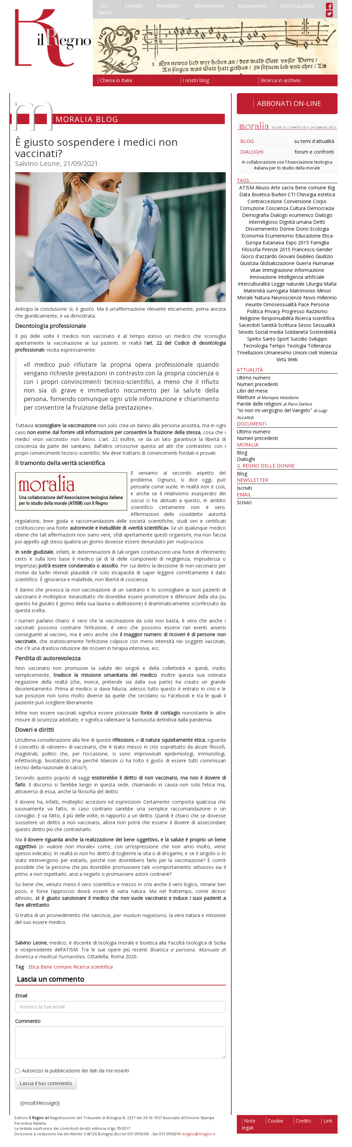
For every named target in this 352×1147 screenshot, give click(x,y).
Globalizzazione (277, 263)
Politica (255, 311)
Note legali (248, 1124)
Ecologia (319, 228)
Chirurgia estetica (316, 194)
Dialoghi (251, 151)
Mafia (330, 283)
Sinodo (246, 332)
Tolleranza (319, 345)
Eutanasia (273, 242)
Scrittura (287, 325)
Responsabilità (277, 318)
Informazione (309, 270)
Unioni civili (305, 352)
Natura (262, 297)
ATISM (246, 187)
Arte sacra (282, 187)
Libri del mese (252, 390)
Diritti (319, 222)
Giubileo (305, 256)
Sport (283, 338)
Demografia (255, 215)
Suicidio (298, 338)
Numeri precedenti (257, 384)
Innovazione (263, 277)
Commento (28, 1021)
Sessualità (324, 325)
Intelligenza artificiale (301, 277)
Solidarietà (297, 332)
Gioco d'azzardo (259, 256)
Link (326, 1120)
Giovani (286, 256)
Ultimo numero (254, 377)
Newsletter (167, 5)
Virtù (281, 359)
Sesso (304, 325)
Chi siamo (105, 9)
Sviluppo (318, 338)
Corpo (320, 201)
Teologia (296, 345)
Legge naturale (288, 283)
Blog (247, 141)
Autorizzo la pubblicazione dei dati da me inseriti (72, 1070)
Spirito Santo (261, 338)
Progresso (293, 311)
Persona (319, 304)
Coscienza (277, 208)
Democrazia (320, 208)
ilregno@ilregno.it (198, 1133)
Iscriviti (244, 488)
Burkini (278, 194)
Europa (253, 242)
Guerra (303, 263)
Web (293, 359)
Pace (303, 304)
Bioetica (261, 194)
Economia (252, 235)
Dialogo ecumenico (292, 215)
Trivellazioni (250, 352)
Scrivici (244, 502)
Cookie (274, 1120)
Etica (34, 966)
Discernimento (261, 228)
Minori (324, 290)
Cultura (298, 208)
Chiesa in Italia (115, 80)
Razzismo (317, 311)
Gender (324, 249)
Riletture (267, 397)
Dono (302, 228)
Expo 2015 (297, 242)
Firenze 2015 (276, 249)
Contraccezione (265, 201)
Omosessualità (280, 304)
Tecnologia (255, 345)
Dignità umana (295, 222)
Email (21, 995)
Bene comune (56, 966)
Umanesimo (278, 352)
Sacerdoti (249, 325)
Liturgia (314, 283)
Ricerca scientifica (93, 966)
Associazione (251, 5)
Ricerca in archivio (280, 80)
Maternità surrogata (265, 290)
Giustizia (249, 263)
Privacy (272, 311)
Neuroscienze (286, 297)
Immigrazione (277, 270)
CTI (291, 194)
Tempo (277, 345)
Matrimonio (302, 290)
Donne (287, 228)
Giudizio (324, 256)
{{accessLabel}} (296, 5)
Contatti (133, 5)
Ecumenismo (279, 235)
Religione (250, 318)
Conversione (297, 201)
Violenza (328, 352)
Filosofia (251, 249)
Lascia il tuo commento (46, 1083)
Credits (302, 1120)
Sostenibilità (322, 332)
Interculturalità (254, 283)
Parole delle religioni (274, 403)
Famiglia (319, 242)
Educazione (308, 235)
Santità (269, 325)
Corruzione (252, 208)
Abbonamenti (208, 5)
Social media (269, 332)
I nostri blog (194, 80)
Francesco (303, 249)
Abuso (262, 187)
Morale (245, 297)
